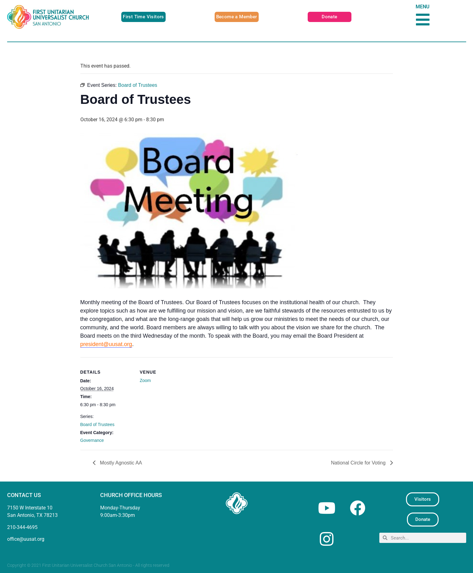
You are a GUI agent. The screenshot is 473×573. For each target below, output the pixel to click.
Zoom (145, 380)
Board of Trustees (97, 424)
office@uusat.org (25, 539)
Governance (92, 440)
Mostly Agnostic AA (120, 462)
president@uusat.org (106, 344)
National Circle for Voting (359, 462)
